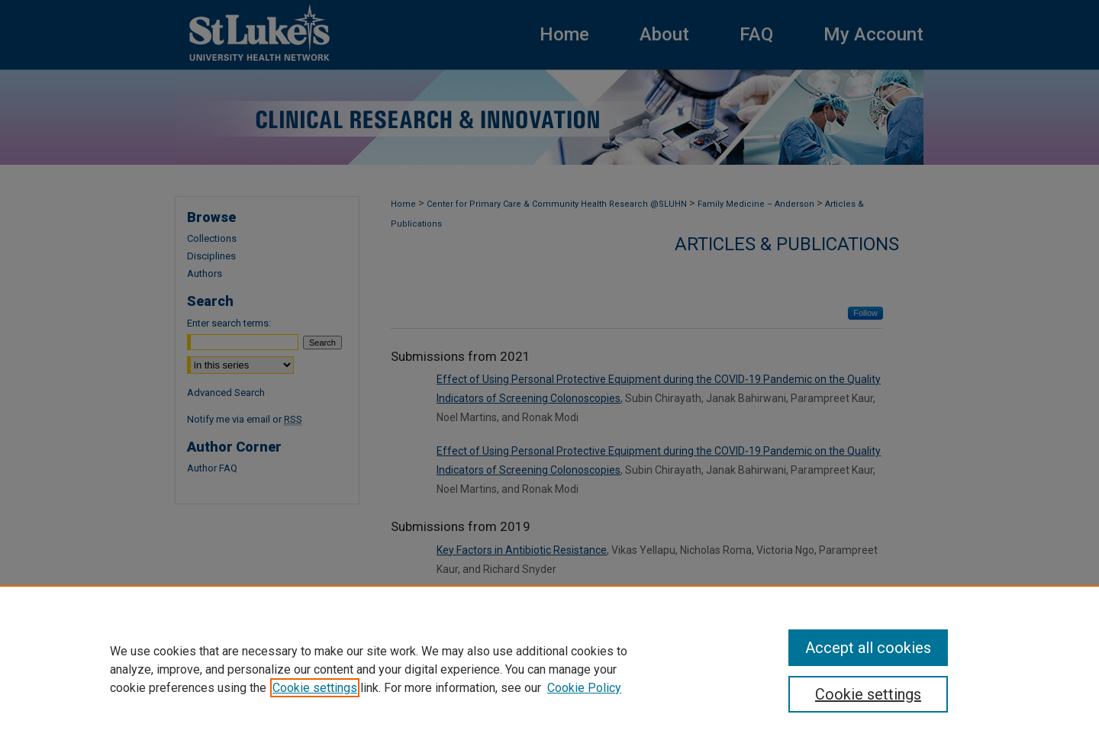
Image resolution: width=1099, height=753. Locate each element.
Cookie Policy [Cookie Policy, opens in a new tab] (584, 688)
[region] (549, 669)
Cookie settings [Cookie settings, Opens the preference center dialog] (868, 694)
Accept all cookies (868, 648)
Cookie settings (314, 688)
